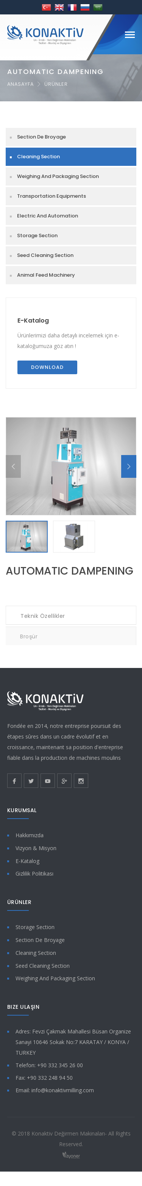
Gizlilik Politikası (34, 877)
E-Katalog (33, 320)
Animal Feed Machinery (46, 275)
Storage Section (37, 235)
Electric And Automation (47, 215)
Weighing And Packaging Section (58, 176)
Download (47, 367)
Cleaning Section (38, 156)
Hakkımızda (30, 839)
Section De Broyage (41, 136)
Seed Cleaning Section (45, 255)
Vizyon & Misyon (36, 851)
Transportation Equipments (51, 196)
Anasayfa (20, 84)
